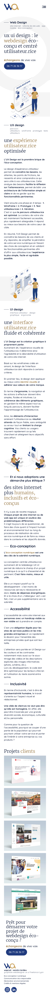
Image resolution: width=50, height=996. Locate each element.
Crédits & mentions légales (15, 983)
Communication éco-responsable (17, 978)
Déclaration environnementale (16, 981)
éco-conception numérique (20, 552)
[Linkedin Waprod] (14, 989)
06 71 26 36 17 (14, 66)
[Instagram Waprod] (7, 989)
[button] (44, 7)
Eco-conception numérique (15, 976)
